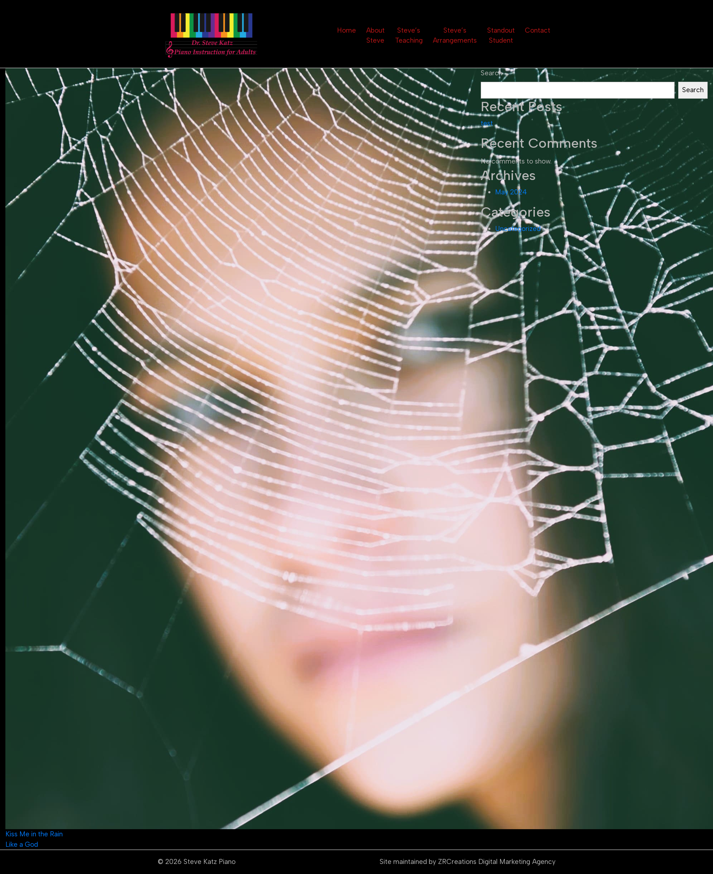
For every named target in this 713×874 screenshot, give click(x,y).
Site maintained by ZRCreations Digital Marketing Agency (468, 862)
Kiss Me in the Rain (34, 834)
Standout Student (501, 35)
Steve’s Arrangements (455, 35)
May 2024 (511, 192)
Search (491, 73)
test (487, 123)
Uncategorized (518, 229)
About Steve (375, 35)
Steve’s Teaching (409, 35)
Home (346, 30)
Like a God (21, 844)
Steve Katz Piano (210, 862)
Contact (537, 30)
